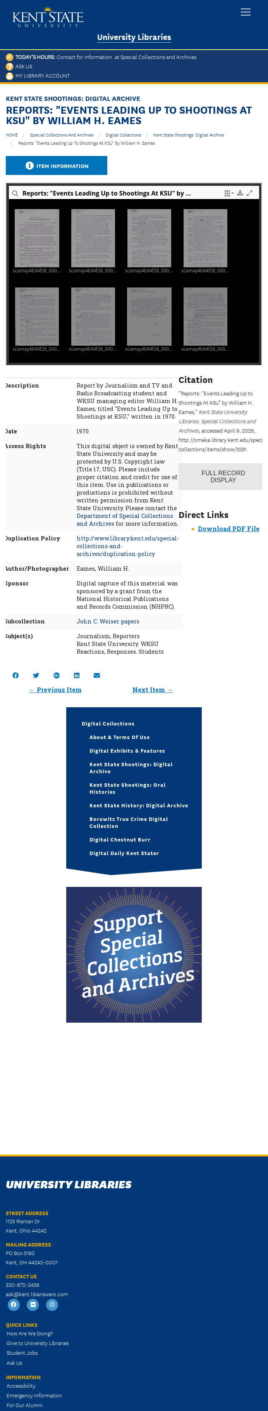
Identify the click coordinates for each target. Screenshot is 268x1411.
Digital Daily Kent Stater (124, 852)
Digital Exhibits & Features (127, 750)
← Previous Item (55, 690)
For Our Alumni (25, 1405)
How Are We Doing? (30, 1333)
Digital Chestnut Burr (120, 839)
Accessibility (21, 1385)
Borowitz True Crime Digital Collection (128, 822)
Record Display (223, 476)
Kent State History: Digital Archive (138, 805)
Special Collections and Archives (61, 134)
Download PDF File (228, 529)
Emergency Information (34, 1395)
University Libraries (134, 36)
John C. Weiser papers (108, 621)
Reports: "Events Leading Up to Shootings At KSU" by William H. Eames (86, 142)
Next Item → (152, 690)
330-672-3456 (23, 1284)
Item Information (56, 165)
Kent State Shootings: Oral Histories (127, 788)
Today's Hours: (101, 56)
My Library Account (38, 75)
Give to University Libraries (38, 1342)
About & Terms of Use (119, 736)
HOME (12, 134)
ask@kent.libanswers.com (37, 1294)
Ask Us (19, 66)
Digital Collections (123, 134)
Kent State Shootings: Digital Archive (188, 134)
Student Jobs (22, 1352)
